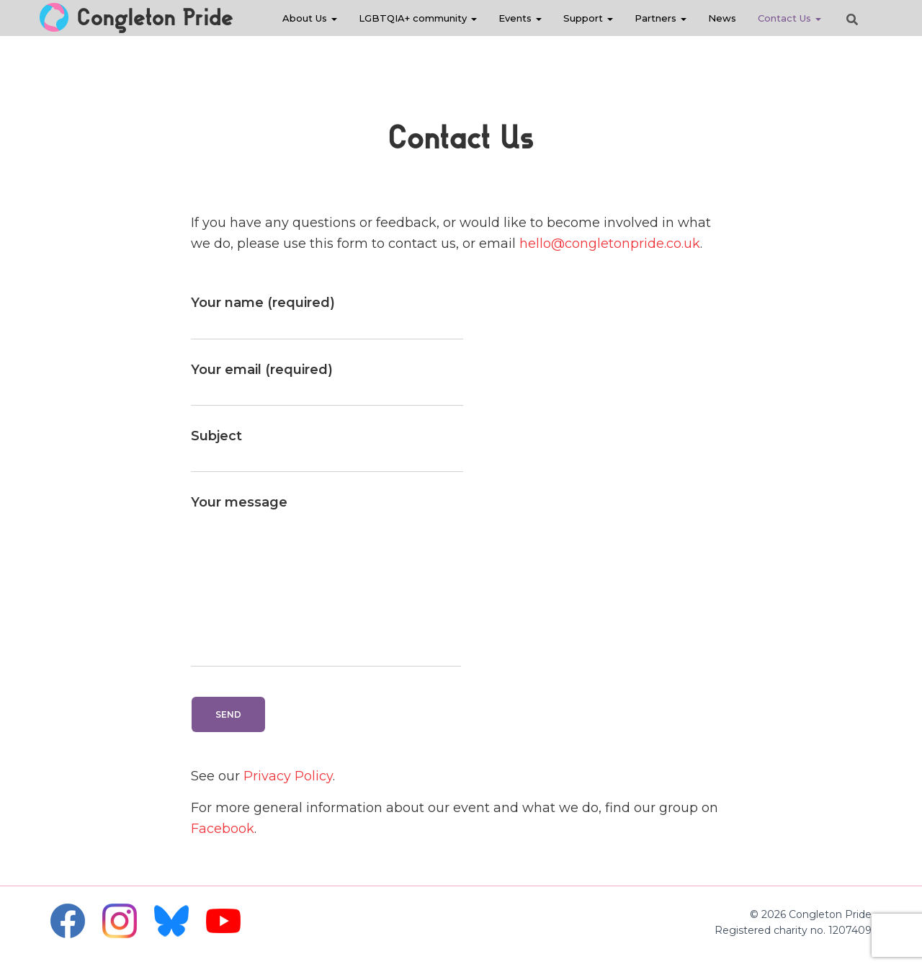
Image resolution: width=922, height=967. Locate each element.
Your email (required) (327, 384)
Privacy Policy (288, 776)
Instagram (119, 921)
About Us (309, 18)
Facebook (222, 829)
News (722, 18)
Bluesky (171, 921)
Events (520, 18)
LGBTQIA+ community (418, 18)
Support (588, 18)
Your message (326, 580)
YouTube (223, 921)
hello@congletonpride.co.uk (609, 243)
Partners (660, 18)
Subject (327, 450)
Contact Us (789, 18)
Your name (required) (327, 317)
